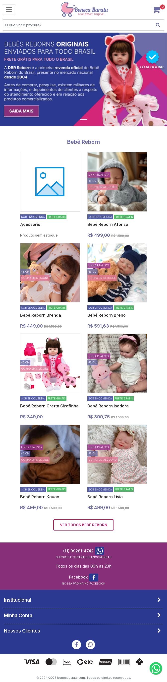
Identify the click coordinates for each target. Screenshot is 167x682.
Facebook (78, 577)
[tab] (83, 600)
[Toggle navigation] (9, 9)
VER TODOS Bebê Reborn (83, 525)
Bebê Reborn (83, 142)
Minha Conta (18, 615)
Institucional (17, 600)
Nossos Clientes (22, 631)
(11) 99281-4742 (78, 550)
